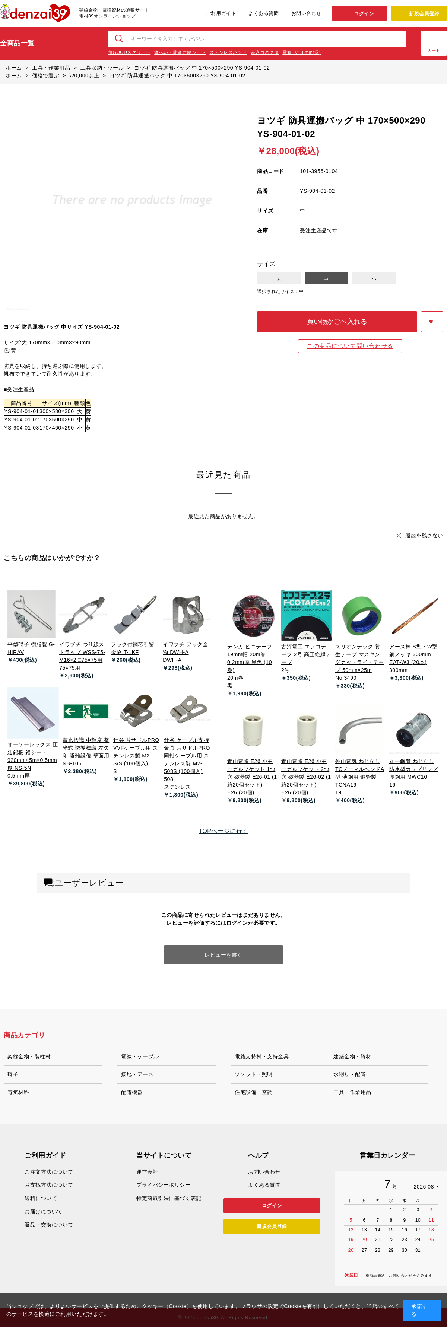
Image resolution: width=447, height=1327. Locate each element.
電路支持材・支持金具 (262, 1056)
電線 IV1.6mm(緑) (301, 52)
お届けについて (44, 1212)
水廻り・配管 (349, 1074)
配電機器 (132, 1092)
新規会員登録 (424, 13)
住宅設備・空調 (254, 1092)
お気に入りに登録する (432, 321)
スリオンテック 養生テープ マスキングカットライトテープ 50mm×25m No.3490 (359, 662)
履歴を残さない (424, 535)
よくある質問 (263, 13)
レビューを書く (223, 955)
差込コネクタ (265, 52)
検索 (119, 39)
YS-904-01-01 (21, 411)
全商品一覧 (17, 43)
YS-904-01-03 (21, 428)
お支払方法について (49, 1185)
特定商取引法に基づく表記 (169, 1198)
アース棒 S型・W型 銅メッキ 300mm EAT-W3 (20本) (413, 654)
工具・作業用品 (352, 1092)
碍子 (12, 1074)
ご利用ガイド (221, 13)
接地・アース (137, 1074)
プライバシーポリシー (163, 1185)
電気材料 (18, 1092)
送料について (41, 1198)
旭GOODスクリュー (129, 52)
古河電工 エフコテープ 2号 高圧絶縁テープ (306, 654)
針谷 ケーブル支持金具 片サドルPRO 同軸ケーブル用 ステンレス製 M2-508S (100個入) (187, 755)
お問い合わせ (306, 13)
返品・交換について (49, 1225)
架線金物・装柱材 (29, 1056)
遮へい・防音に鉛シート (180, 52)
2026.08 (423, 1187)
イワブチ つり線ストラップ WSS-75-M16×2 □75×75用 (82, 652)
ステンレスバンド (228, 52)
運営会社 (147, 1172)
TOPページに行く (223, 831)
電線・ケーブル (140, 1056)
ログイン (364, 13)
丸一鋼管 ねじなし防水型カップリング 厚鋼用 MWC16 (413, 769)
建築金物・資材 (352, 1056)
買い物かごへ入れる (337, 321)
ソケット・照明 (254, 1074)
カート (434, 50)
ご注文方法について (49, 1172)
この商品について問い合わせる (350, 346)
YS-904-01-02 (21, 419)
